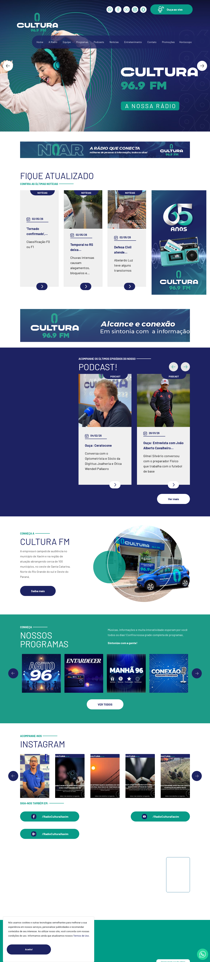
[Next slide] (202, 66)
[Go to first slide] (197, 673)
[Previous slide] (13, 673)
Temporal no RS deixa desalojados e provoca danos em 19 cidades (81, 247)
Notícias (114, 42)
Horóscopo (185, 42)
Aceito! (38, 949)
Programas (82, 42)
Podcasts (99, 42)
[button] (171, 9)
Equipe (67, 42)
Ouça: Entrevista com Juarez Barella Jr (92, 445)
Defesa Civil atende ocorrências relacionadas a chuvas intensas (126, 250)
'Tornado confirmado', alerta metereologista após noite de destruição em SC (37, 231)
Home (40, 42)
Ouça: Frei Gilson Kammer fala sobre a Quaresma (154, 418)
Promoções (168, 42)
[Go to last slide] (8, 66)
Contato (151, 42)
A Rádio (53, 42)
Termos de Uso (81, 935)
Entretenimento (133, 42)
